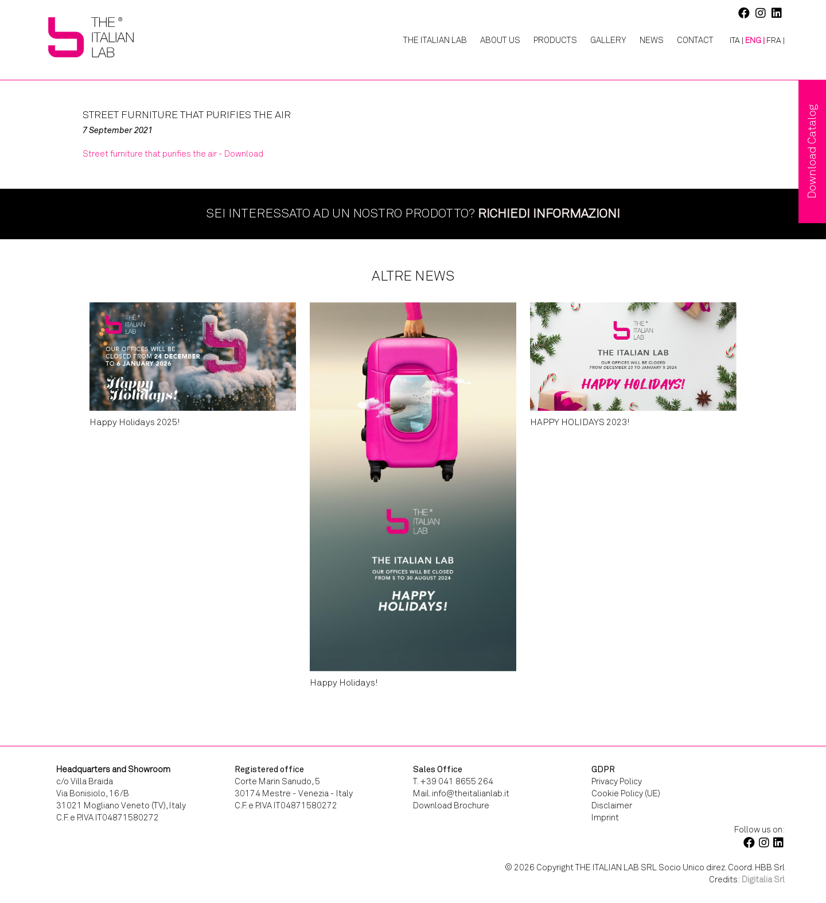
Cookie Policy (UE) (625, 793)
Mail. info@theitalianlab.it (461, 793)
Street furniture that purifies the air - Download (173, 154)
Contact (695, 40)
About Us (500, 40)
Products (555, 40)
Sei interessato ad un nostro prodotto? (413, 213)
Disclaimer (611, 805)
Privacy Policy (616, 781)
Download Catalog (812, 151)
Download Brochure (451, 805)
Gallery (608, 40)
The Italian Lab (435, 40)
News (652, 40)
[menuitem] (732, 40)
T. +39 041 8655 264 (453, 781)
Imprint (605, 817)
